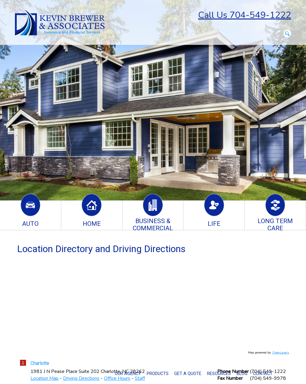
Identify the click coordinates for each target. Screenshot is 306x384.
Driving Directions (81, 378)
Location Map (44, 378)
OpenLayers (280, 353)
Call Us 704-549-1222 (244, 15)
